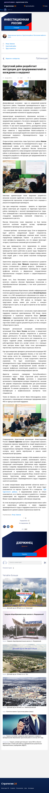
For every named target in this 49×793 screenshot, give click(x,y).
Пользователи (19, 788)
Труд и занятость (11, 48)
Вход (1, 10)
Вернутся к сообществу (13, 58)
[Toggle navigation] (2, 2)
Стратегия (10, 6)
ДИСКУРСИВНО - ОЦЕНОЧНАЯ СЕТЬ (16, 2)
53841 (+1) (10, 9)
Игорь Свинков (10, 44)
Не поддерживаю (23, 523)
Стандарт (16, 27)
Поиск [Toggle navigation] (45, 6)
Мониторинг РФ (5, 788)
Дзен (25, 788)
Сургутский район (11, 46)
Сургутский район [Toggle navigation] (29, 6)
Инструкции (31, 788)
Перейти (24, 554)
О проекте (12, 788)
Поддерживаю (24, 520)
